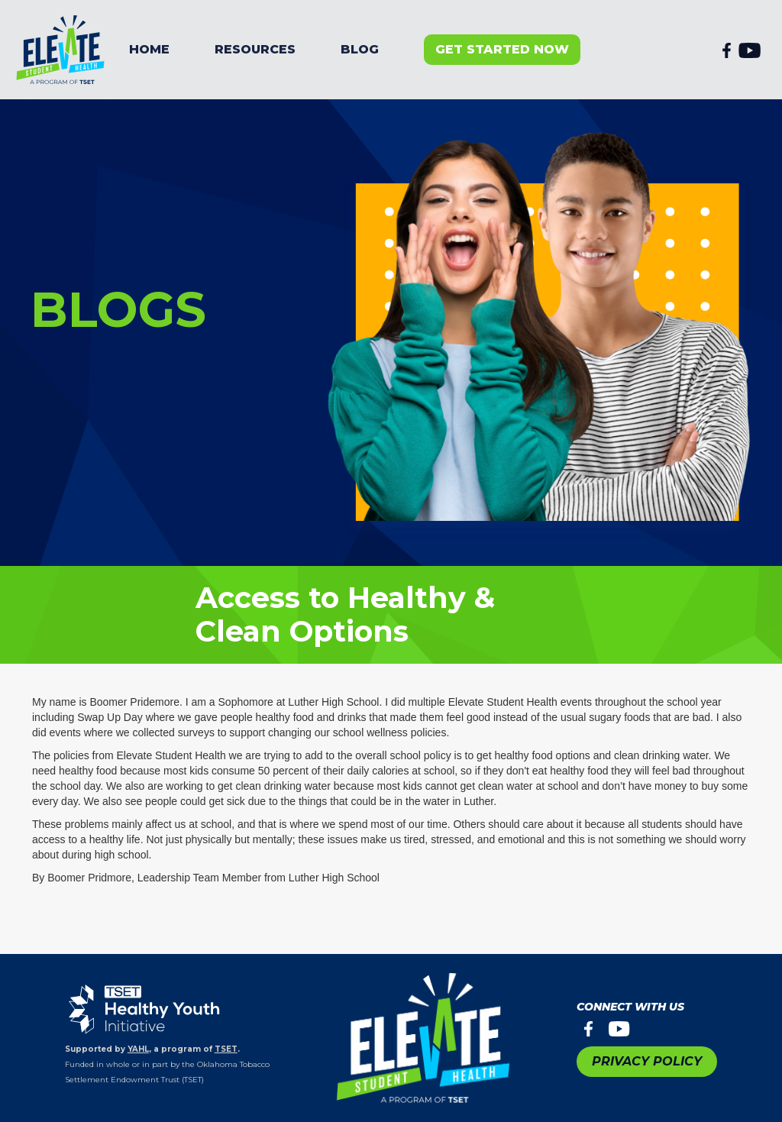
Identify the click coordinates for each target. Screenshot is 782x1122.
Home (149, 49)
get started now (502, 49)
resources (255, 49)
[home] (61, 49)
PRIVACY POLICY (647, 1061)
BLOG (360, 49)
